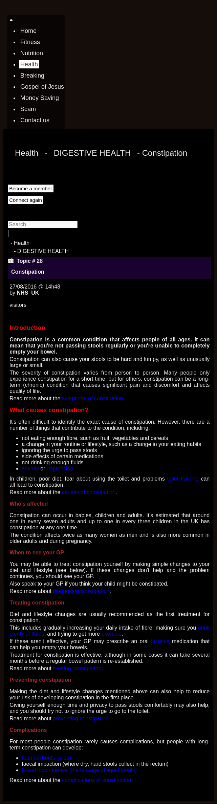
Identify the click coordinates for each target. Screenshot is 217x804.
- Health (19, 243)
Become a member (30, 188)
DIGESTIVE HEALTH (92, 152)
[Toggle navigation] (11, 20)
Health (26, 152)
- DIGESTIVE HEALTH (41, 251)
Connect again (25, 200)
